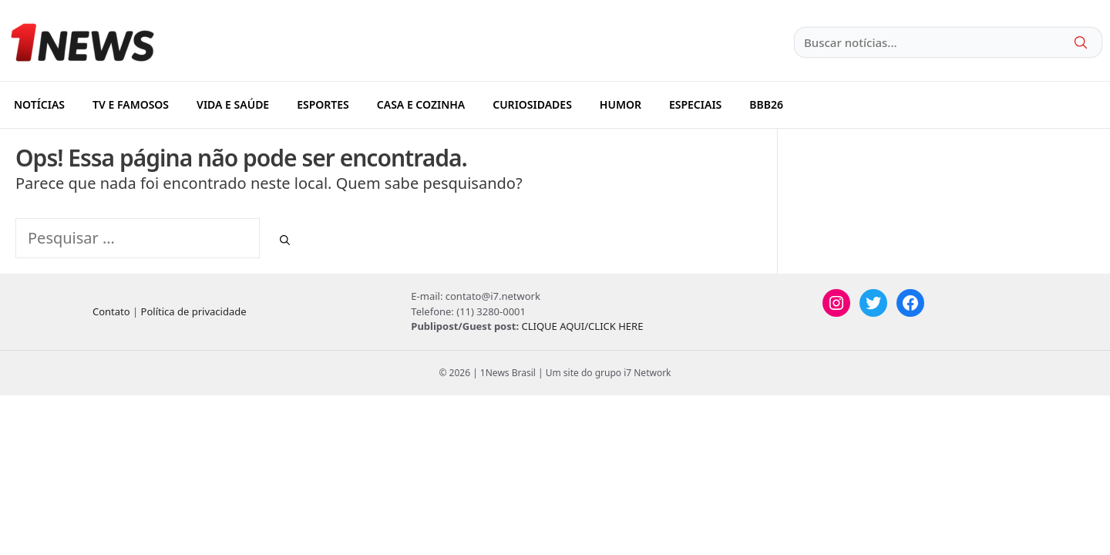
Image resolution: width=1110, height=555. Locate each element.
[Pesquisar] (285, 240)
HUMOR (620, 104)
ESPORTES (323, 104)
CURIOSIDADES (532, 104)
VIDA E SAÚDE (233, 104)
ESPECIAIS (695, 104)
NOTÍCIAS (39, 104)
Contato (111, 311)
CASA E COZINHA (421, 104)
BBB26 (766, 104)
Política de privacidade (194, 311)
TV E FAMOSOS (130, 104)
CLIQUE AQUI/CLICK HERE (582, 326)
